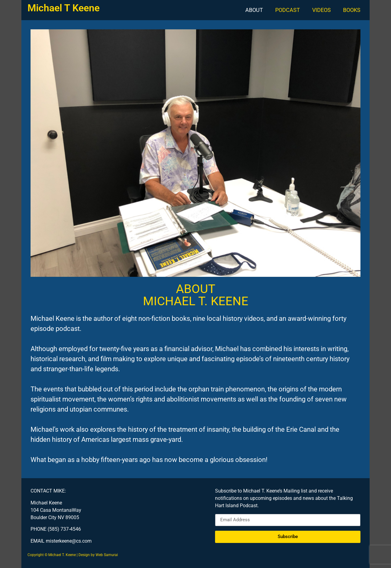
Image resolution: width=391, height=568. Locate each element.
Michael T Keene (63, 8)
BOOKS (351, 10)
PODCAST (287, 10)
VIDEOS (321, 10)
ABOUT (254, 10)
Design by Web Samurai (98, 555)
